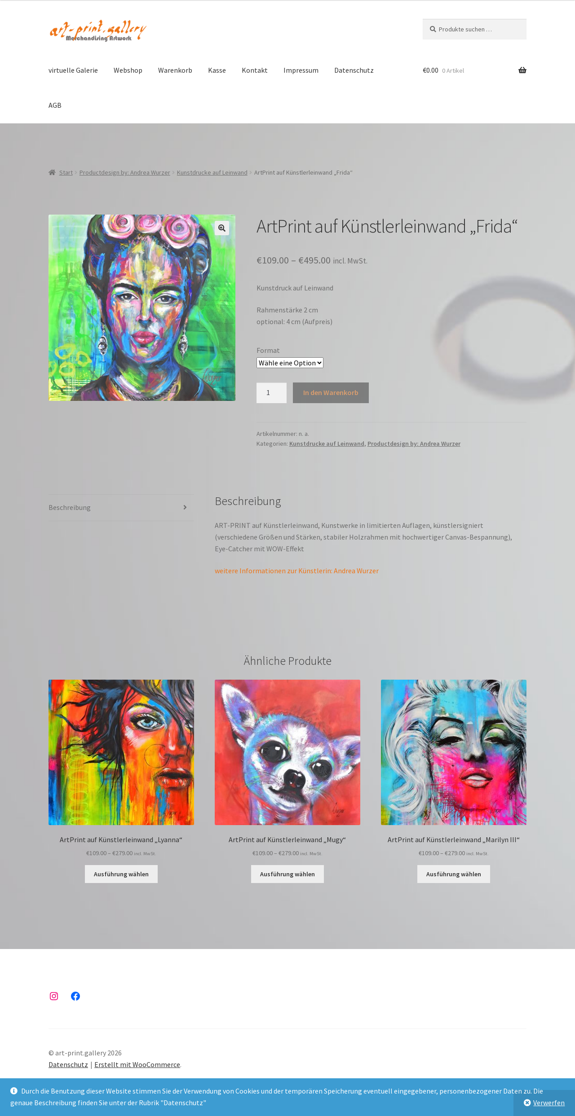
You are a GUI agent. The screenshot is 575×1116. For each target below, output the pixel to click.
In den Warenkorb (330, 392)
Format (268, 350)
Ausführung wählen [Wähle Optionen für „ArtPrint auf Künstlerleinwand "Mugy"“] (287, 874)
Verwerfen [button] (549, 1102)
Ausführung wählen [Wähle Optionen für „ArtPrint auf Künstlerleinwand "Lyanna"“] (121, 874)
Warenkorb (175, 70)
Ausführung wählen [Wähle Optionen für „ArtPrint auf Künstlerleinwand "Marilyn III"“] (453, 874)
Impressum (300, 70)
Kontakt (255, 70)
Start (66, 172)
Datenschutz (354, 70)
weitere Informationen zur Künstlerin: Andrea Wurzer (297, 570)
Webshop (128, 70)
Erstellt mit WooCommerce (137, 1064)
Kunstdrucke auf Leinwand (212, 172)
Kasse (217, 70)
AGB (55, 105)
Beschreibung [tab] (70, 507)
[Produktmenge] (272, 392)
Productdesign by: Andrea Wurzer (125, 172)
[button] (222, 228)
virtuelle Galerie (73, 70)
